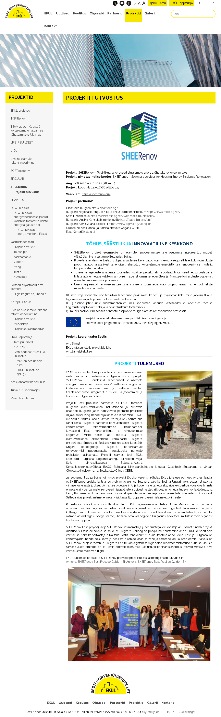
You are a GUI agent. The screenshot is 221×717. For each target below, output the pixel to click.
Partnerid (115, 13)
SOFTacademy (20, 170)
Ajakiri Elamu (157, 3)
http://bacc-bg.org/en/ (135, 219)
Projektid (133, 13)
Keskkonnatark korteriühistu (28, 382)
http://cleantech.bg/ (104, 208)
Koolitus (79, 13)
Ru (205, 3)
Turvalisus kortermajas (25, 390)
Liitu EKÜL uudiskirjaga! (180, 712)
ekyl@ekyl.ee (150, 712)
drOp (14, 150)
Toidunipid (20, 252)
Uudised (63, 13)
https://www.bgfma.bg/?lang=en (130, 223)
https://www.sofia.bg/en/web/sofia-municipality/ (123, 216)
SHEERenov (19, 186)
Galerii (150, 13)
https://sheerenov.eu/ (96, 194)
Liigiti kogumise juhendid (30, 294)
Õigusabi (97, 13)
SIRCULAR (17, 178)
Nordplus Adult (21, 302)
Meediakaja (21, 324)
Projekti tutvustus (26, 192)
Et (199, 3)
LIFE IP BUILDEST (22, 142)
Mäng (17, 267)
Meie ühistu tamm (22, 398)
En (212, 3)
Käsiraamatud (22, 257)
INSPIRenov (18, 118)
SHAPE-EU (17, 199)
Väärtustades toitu (22, 242)
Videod (18, 261)
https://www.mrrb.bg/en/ (164, 211)
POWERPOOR (20, 208)
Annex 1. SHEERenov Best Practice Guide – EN (96, 561)
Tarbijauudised (23, 342)
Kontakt (50, 26)
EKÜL (48, 13)
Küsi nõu (19, 347)
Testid (17, 272)
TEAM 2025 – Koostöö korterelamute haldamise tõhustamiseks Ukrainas (27, 130)
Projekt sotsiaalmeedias (29, 329)
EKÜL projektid (20, 110)
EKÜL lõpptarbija (182, 3)
